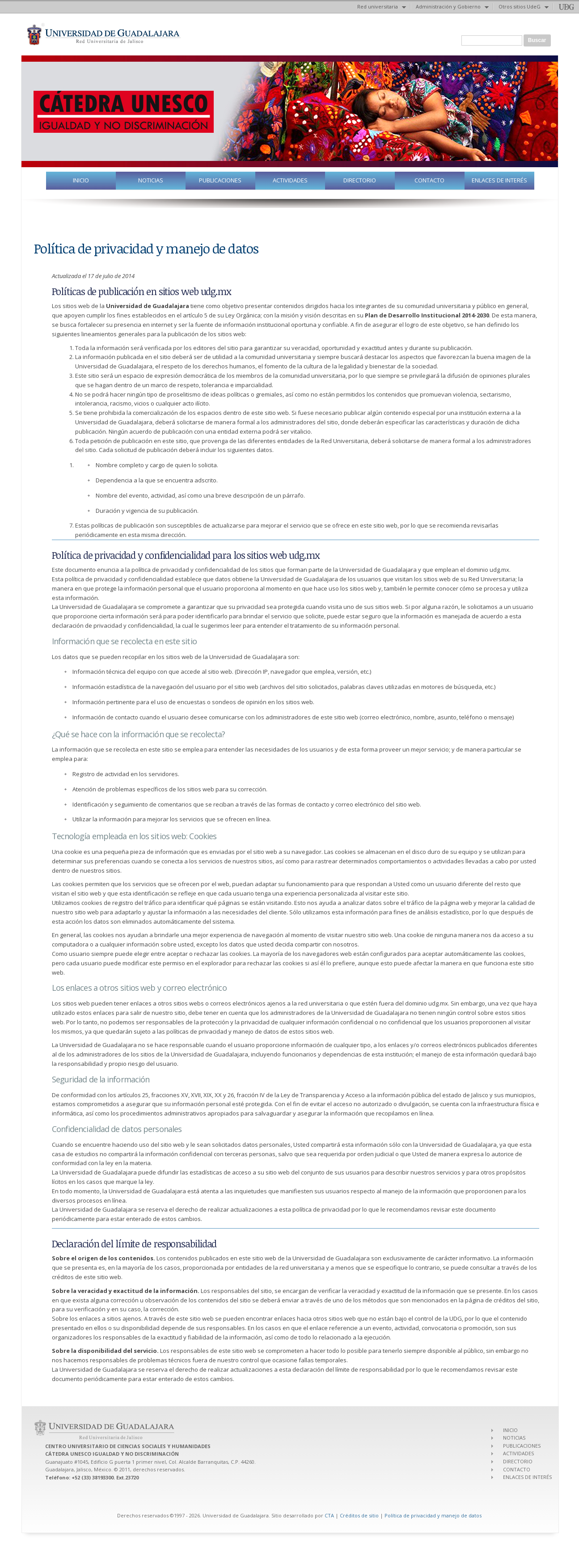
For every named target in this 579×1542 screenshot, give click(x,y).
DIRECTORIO (359, 180)
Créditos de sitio (359, 1515)
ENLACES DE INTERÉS (499, 180)
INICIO (81, 180)
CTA (329, 1515)
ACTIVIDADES (290, 180)
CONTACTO (429, 180)
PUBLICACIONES (220, 180)
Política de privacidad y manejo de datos (433, 1515)
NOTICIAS (150, 180)
